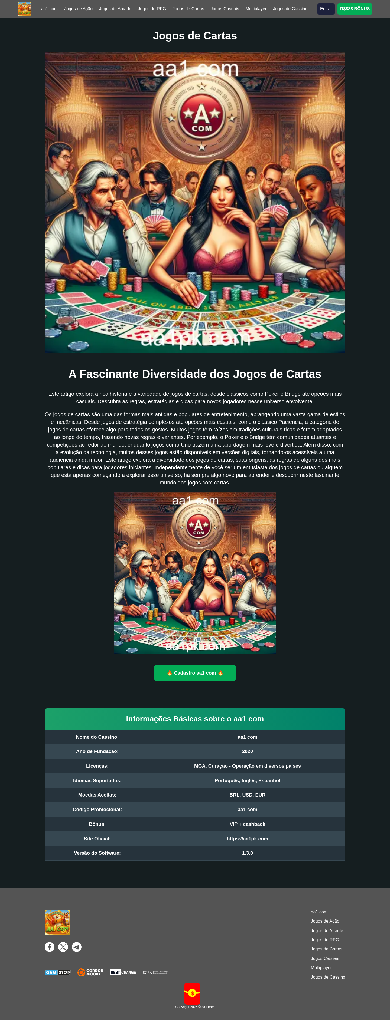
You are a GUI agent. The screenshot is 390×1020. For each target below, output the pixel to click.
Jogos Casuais (225, 8)
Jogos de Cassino (290, 8)
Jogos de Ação (78, 8)
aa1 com (49, 8)
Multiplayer (256, 8)
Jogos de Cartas (188, 8)
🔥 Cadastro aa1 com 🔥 (195, 672)
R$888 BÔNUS (355, 8)
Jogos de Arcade (115, 8)
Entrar (326, 8)
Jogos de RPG (152, 8)
